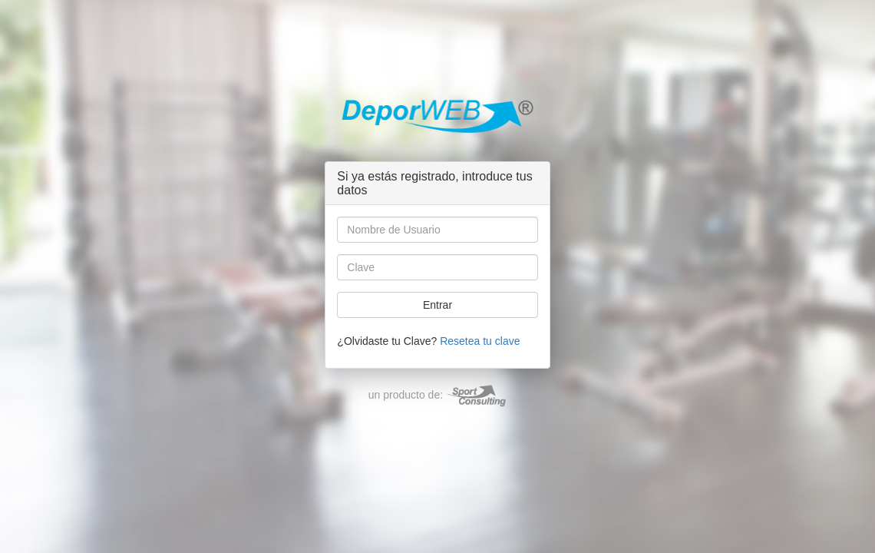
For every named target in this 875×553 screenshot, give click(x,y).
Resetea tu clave (480, 341)
